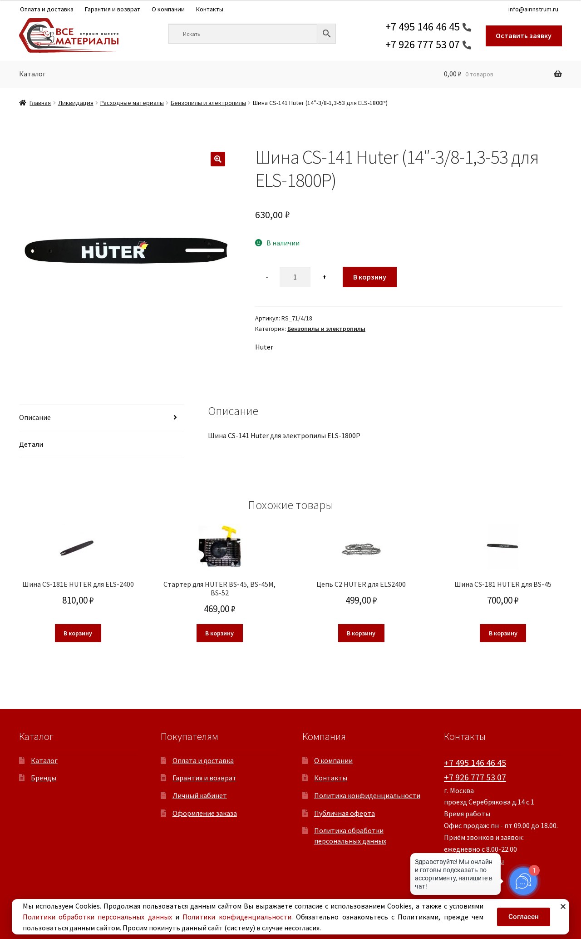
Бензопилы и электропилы (208, 103)
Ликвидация (76, 103)
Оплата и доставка (47, 9)
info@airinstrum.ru (533, 9)
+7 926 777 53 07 (422, 44)
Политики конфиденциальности (236, 916)
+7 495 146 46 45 (422, 27)
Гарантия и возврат (112, 9)
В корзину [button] (78, 633)
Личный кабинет (199, 795)
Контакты (209, 9)
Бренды (43, 777)
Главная (40, 103)
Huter (264, 346)
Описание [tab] (35, 417)
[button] (218, 159)
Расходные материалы (132, 103)
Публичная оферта (344, 813)
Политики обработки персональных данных (97, 916)
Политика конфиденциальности (367, 795)
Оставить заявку (523, 35)
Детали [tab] (31, 444)
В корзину (369, 276)
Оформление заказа (204, 813)
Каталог (32, 73)
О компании (168, 9)
